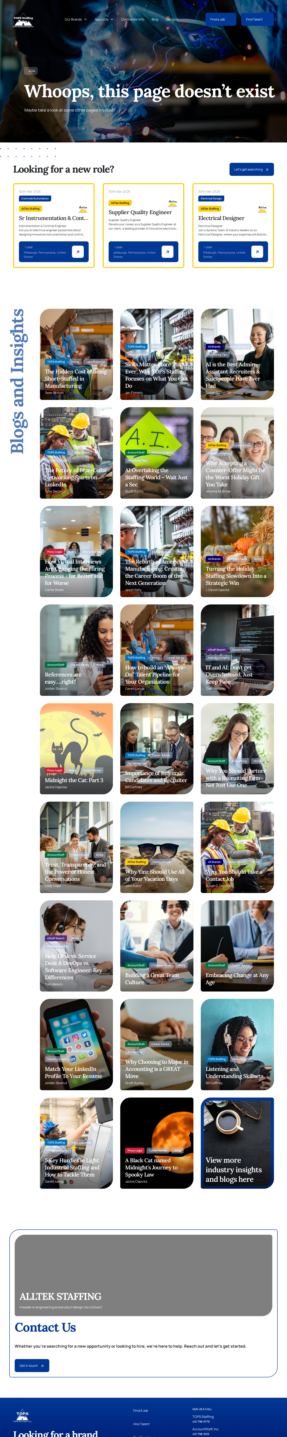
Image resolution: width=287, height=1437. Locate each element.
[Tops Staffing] (23, 19)
